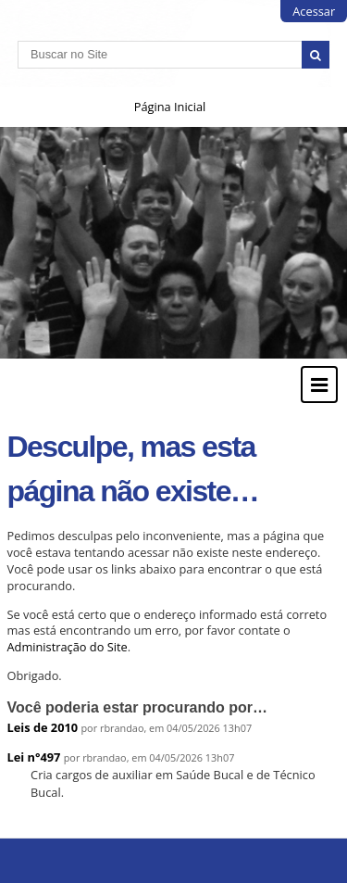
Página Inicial (170, 106)
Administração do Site (67, 646)
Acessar (313, 11)
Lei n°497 (34, 757)
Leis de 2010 (43, 727)
